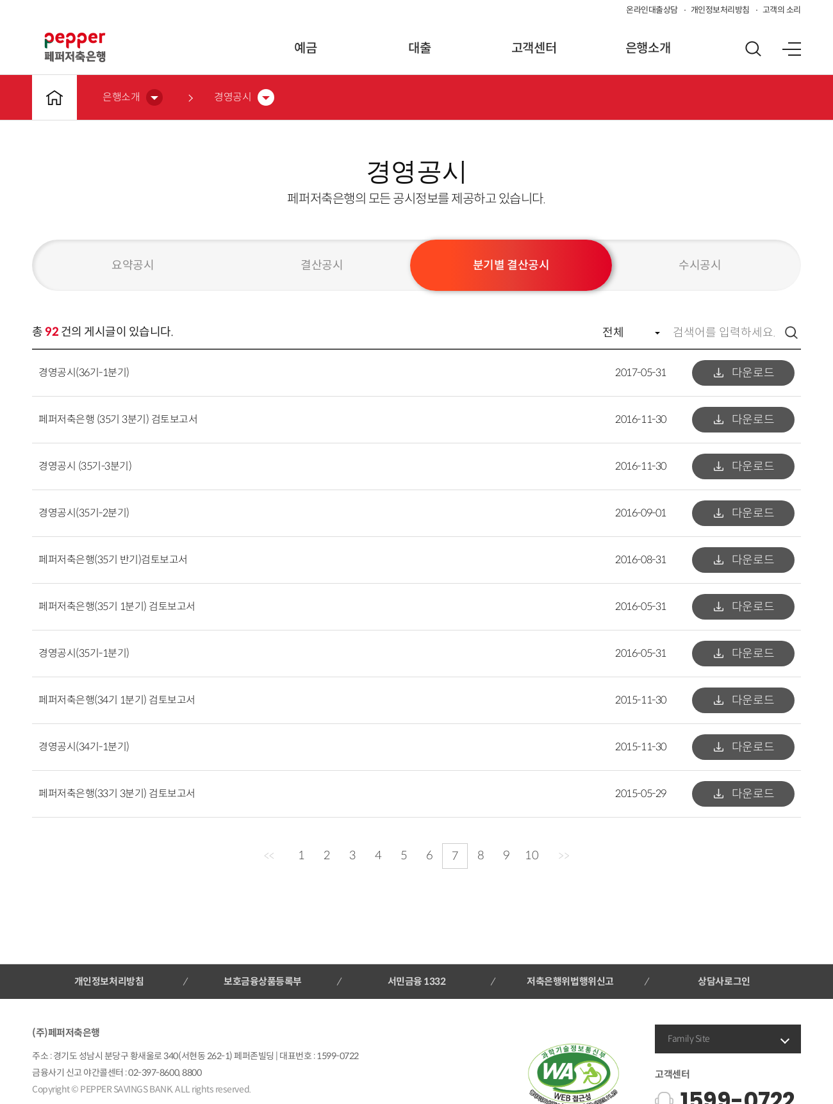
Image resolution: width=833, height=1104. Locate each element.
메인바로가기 (54, 97)
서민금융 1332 (417, 981)
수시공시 (700, 265)
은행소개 (647, 48)
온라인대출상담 (652, 9)
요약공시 (132, 265)
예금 (305, 48)
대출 (419, 48)
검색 (791, 332)
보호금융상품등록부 (263, 981)
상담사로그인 (724, 981)
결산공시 (322, 265)
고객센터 (533, 48)
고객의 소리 (782, 9)
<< (269, 856)
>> (563, 856)
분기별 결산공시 (511, 265)
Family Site (689, 1038)
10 (531, 855)
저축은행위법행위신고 (570, 981)
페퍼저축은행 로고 (75, 47)
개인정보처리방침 (720, 9)
